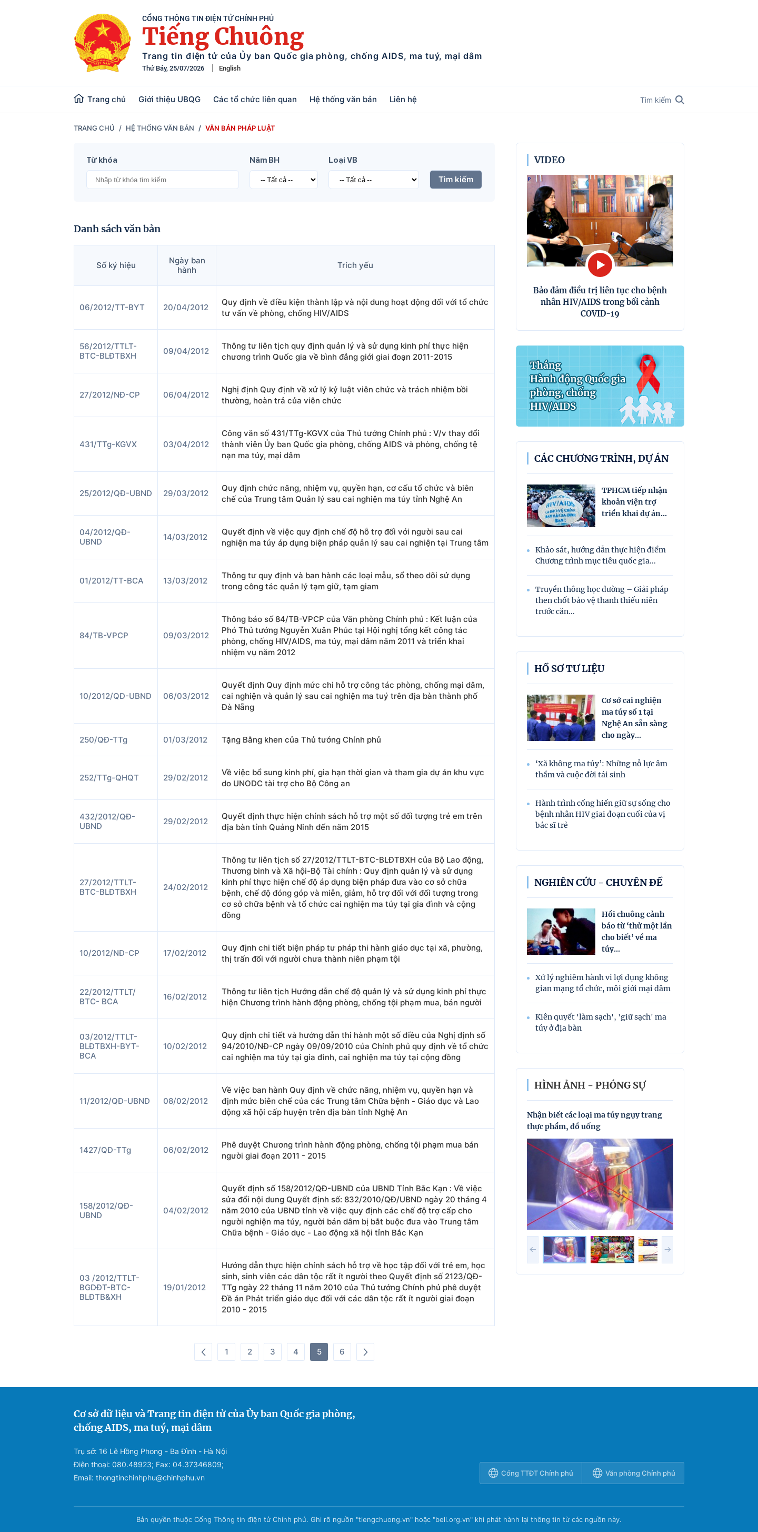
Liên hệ (403, 99)
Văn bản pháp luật (240, 128)
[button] (532, 1249)
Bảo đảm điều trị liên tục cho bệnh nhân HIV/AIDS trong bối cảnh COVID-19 (600, 302)
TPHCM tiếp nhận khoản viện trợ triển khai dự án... (634, 502)
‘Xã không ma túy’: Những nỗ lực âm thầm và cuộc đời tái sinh (601, 769)
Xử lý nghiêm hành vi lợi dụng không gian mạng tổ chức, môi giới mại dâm (603, 983)
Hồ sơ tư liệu (569, 669)
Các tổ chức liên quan (255, 99)
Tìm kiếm (662, 99)
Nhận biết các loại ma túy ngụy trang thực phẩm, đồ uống (594, 1120)
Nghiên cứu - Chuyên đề (598, 882)
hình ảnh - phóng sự (589, 1085)
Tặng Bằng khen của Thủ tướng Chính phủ (301, 740)
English (230, 68)
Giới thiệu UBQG (169, 99)
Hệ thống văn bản (343, 99)
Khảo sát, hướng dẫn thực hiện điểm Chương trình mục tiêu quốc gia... (600, 555)
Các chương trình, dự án (601, 458)
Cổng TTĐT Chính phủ (530, 1473)
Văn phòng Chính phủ (634, 1473)
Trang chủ (100, 99)
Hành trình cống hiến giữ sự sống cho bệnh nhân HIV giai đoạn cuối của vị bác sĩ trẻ (603, 814)
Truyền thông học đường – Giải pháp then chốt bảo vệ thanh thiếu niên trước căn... (602, 600)
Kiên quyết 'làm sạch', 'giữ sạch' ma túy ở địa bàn (600, 1022)
